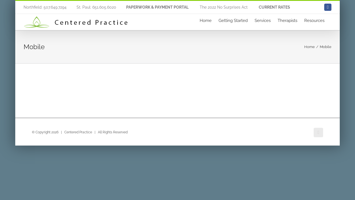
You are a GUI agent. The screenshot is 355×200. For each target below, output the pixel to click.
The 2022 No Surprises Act (224, 7)
